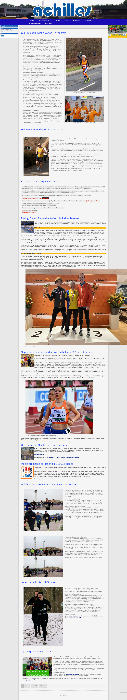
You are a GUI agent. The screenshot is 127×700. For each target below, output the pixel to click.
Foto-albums (76, 20)
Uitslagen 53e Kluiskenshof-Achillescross (44, 445)
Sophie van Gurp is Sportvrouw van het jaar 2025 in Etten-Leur (57, 352)
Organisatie (56, 20)
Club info (31, 20)
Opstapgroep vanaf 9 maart (36, 651)
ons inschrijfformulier (72, 674)
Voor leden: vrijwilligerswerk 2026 (40, 181)
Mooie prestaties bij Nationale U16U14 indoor (47, 463)
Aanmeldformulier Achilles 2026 (32, 198)
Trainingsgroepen (44, 20)
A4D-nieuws (48, 23)
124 (36, 686)
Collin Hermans (49, 457)
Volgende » (43, 686)
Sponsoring (88, 20)
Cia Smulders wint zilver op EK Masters (43, 32)
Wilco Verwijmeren (73, 457)
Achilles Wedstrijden (35, 23)
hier (36, 122)
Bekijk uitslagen (39, 454)
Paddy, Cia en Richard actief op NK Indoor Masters (50, 218)
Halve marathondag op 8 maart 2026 (42, 129)
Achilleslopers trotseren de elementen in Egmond (49, 484)
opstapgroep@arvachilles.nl (30, 680)
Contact (66, 20)
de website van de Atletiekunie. (56, 479)
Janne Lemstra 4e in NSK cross (39, 582)
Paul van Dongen (60, 457)
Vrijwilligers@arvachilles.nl (29, 212)
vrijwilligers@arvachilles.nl (92, 201)
